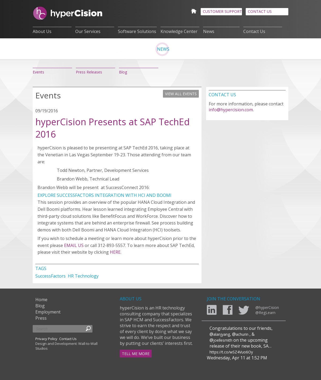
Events (38, 72)
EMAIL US (74, 245)
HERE (115, 252)
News (208, 31)
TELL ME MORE (136, 353)
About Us (42, 31)
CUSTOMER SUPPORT (222, 11)
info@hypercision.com (231, 110)
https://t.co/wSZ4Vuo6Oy (231, 352)
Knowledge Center (178, 31)
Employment (48, 312)
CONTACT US (260, 11)
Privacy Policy (46, 338)
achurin (242, 334)
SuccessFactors (51, 276)
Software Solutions (137, 31)
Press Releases (89, 72)
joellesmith (222, 340)
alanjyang (221, 334)
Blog (123, 72)
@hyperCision (267, 307)
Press (41, 318)
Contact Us (254, 31)
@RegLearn (265, 312)
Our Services (87, 31)
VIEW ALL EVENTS (181, 93)
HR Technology (83, 276)
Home (41, 299)
